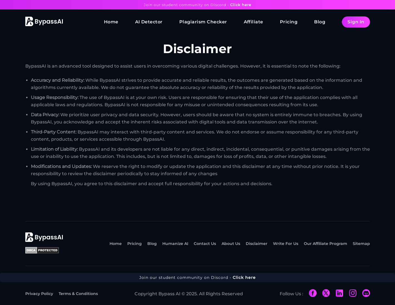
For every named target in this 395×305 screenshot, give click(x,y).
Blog (319, 21)
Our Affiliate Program (325, 243)
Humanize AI (175, 243)
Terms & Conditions (78, 293)
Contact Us (205, 243)
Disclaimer (256, 243)
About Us (231, 243)
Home (111, 21)
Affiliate (253, 21)
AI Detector (149, 21)
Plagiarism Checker (203, 21)
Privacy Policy (39, 293)
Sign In (355, 21)
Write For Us (285, 243)
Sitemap (361, 243)
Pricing (288, 21)
